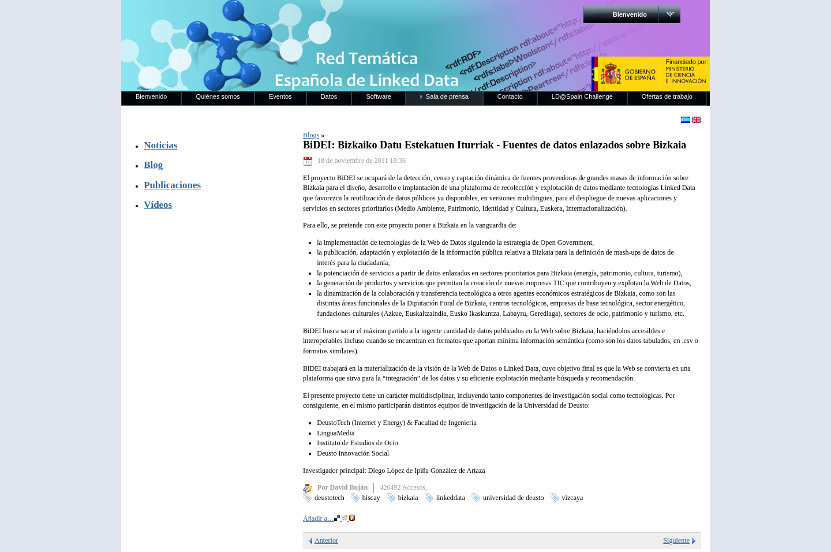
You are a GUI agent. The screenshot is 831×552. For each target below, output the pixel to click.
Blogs (311, 135)
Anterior (326, 540)
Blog (153, 164)
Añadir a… (329, 518)
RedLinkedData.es (242, 17)
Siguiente (676, 540)
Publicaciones (172, 185)
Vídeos (158, 204)
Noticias (160, 145)
